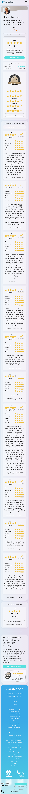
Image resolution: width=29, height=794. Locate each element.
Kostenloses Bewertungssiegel (14, 740)
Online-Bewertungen (14, 752)
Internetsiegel (14, 754)
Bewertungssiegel (14, 707)
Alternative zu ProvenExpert (14, 756)
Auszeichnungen (14, 711)
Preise (14, 721)
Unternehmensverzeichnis (14, 728)
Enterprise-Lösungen (14, 723)
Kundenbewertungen (14, 745)
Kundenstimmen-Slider (14, 709)
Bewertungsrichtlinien (14, 738)
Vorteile (14, 704)
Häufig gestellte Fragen (14, 736)
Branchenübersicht (15, 716)
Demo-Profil (14, 761)
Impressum (19, 791)
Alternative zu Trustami (14, 759)
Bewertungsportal (14, 718)
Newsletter (14, 31)
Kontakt (14, 763)
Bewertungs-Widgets (14, 714)
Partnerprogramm (14, 725)
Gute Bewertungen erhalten (14, 743)
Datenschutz (13, 791)
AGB (8, 791)
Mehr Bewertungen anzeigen (14, 597)
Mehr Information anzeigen (14, 35)
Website (14, 29)
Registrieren (14, 766)
